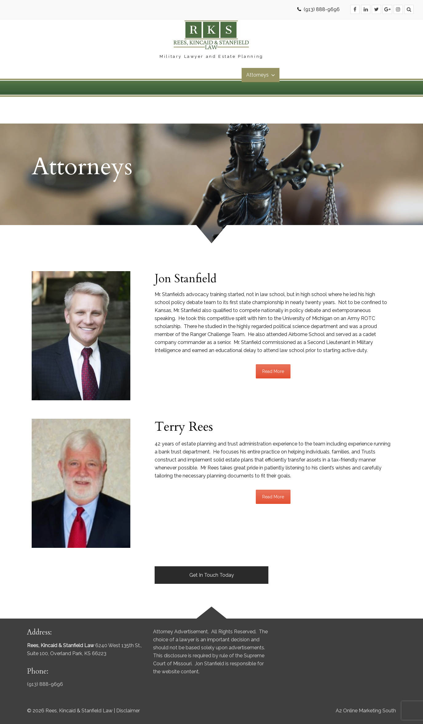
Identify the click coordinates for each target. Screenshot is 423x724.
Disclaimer (128, 711)
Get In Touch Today (211, 575)
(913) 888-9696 (322, 9)
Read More (273, 371)
